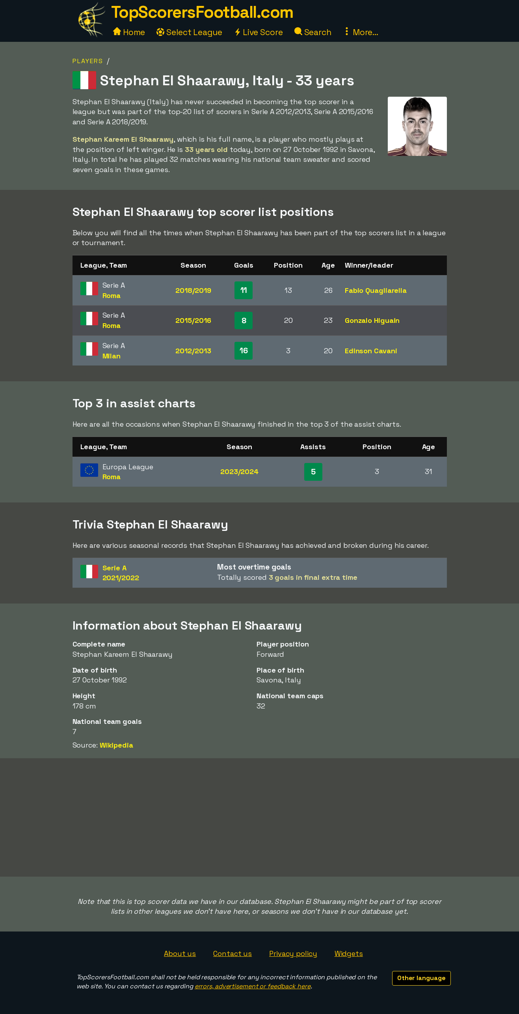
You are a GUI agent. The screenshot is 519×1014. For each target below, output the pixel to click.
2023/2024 (239, 471)
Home (129, 32)
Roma (111, 295)
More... (360, 32)
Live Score (258, 32)
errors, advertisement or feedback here (253, 986)
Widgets (349, 953)
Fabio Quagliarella (376, 290)
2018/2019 (193, 290)
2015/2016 (193, 320)
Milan (111, 355)
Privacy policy (293, 953)
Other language (421, 978)
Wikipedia (116, 745)
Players (88, 61)
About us (180, 953)
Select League (189, 32)
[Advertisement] (260, 817)
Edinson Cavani (371, 350)
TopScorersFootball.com (202, 12)
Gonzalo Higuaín (372, 320)
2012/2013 (193, 350)
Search (312, 32)
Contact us (232, 953)
